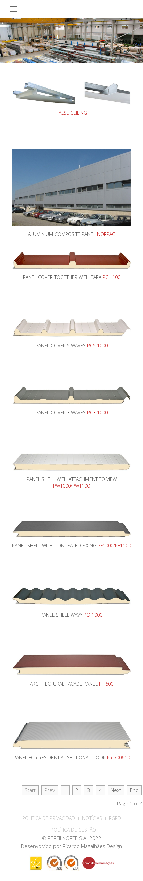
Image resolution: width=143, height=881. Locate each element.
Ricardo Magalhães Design (92, 846)
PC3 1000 (97, 412)
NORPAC (106, 234)
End (134, 790)
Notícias (92, 818)
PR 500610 (118, 757)
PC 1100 (111, 277)
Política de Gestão (73, 830)
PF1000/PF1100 (114, 545)
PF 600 (106, 684)
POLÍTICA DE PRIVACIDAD (48, 818)
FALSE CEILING (71, 113)
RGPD (115, 818)
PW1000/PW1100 (71, 486)
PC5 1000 (97, 345)
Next (116, 790)
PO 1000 (93, 615)
